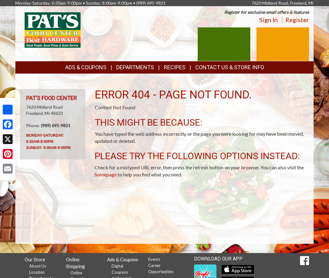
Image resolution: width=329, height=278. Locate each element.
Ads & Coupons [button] (85, 67)
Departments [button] (135, 67)
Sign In (268, 19)
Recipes (174, 67)
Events (154, 259)
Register (297, 19)
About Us (37, 266)
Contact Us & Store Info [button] (229, 67)
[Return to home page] (53, 29)
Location (37, 272)
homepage (106, 174)
